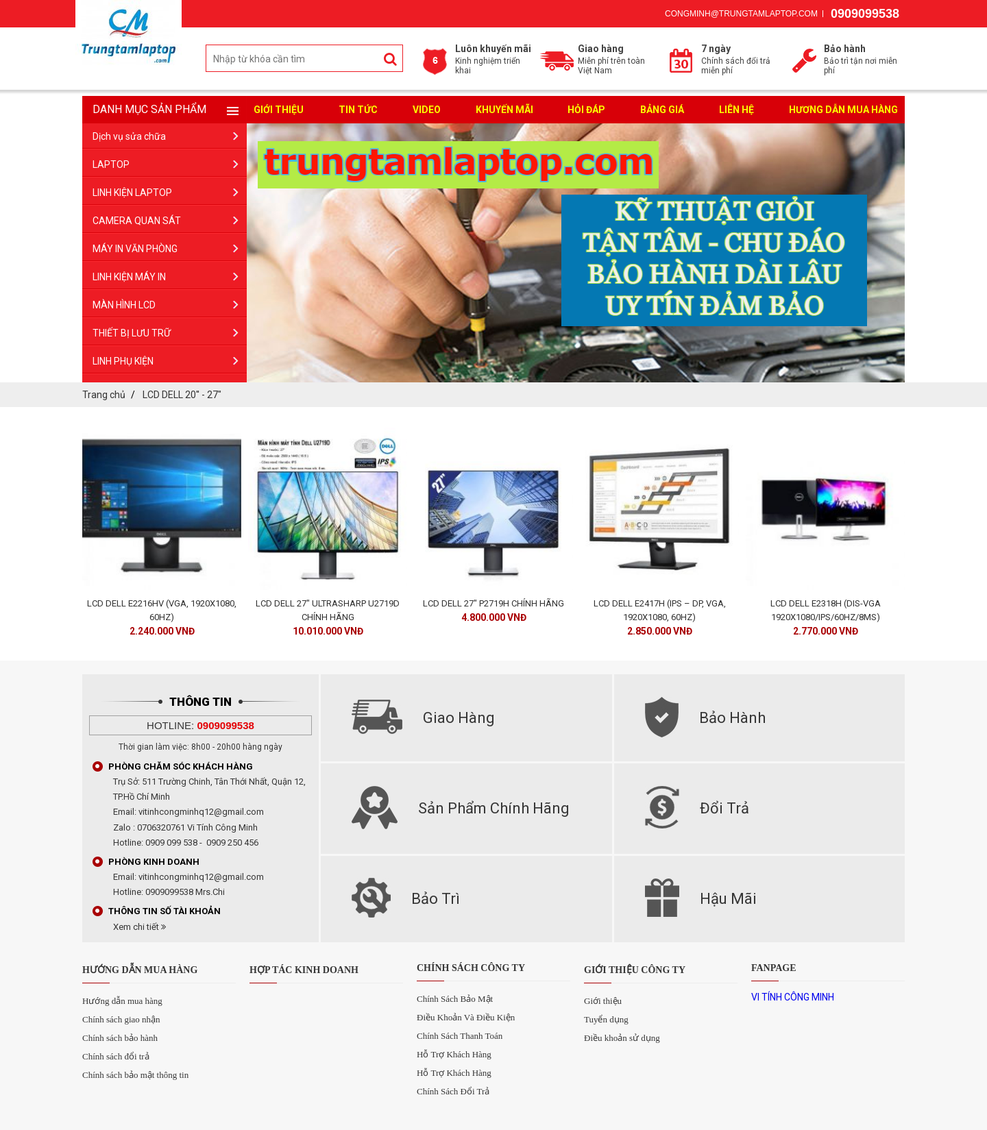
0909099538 (865, 14)
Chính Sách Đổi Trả (453, 1091)
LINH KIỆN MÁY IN (129, 276)
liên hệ (736, 109)
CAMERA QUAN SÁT (137, 220)
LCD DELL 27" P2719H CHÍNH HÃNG (493, 603)
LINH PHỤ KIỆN (123, 361)
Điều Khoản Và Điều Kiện (466, 1017)
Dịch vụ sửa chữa (129, 136)
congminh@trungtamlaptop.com (741, 14)
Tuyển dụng (606, 1019)
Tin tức (358, 109)
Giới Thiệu (279, 109)
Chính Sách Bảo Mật (455, 999)
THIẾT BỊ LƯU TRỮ (132, 333)
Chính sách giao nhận (121, 1019)
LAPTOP (111, 164)
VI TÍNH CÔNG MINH (792, 997)
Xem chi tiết (139, 927)
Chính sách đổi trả (115, 1056)
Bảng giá (662, 109)
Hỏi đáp (586, 109)
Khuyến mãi (504, 109)
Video (427, 109)
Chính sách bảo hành (120, 1038)
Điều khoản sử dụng (622, 1038)
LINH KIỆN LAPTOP (132, 192)
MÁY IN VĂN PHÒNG (135, 248)
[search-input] (304, 59)
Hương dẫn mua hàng (843, 109)
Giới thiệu (603, 1001)
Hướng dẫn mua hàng (122, 1001)
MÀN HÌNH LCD (124, 304)
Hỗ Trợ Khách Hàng (454, 1054)
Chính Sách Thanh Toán (459, 1036)
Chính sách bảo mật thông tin (135, 1075)
